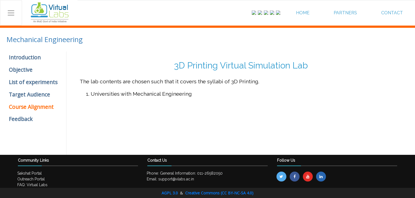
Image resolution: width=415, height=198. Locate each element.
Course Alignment (31, 107)
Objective (20, 69)
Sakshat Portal (29, 173)
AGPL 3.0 (170, 193)
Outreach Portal (31, 179)
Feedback (21, 119)
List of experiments (33, 82)
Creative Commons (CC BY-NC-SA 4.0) (219, 193)
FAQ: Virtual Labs (32, 185)
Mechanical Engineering (45, 39)
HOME (302, 12)
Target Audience (29, 94)
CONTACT (392, 12)
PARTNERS (345, 12)
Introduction (25, 57)
